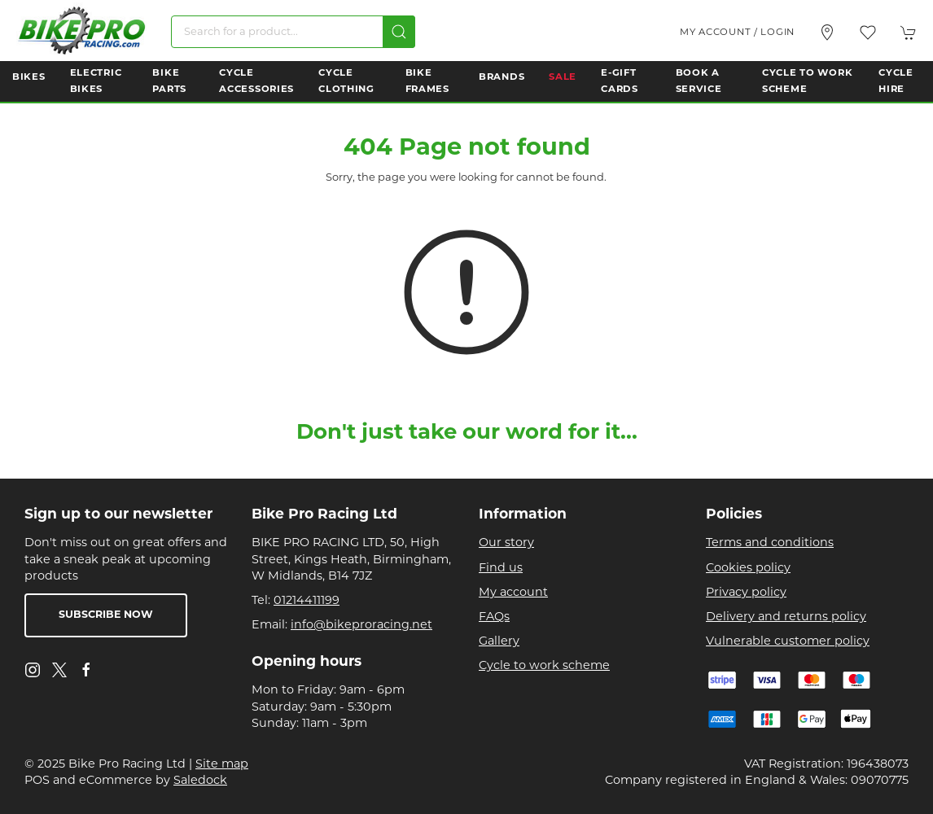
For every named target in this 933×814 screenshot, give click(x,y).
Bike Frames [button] (427, 81)
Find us (501, 568)
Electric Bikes (96, 81)
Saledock (200, 781)
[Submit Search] (399, 31)
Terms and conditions (770, 543)
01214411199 (306, 601)
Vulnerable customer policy (787, 642)
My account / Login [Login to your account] (737, 32)
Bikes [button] (29, 77)
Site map (221, 765)
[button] (868, 32)
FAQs (494, 617)
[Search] (293, 31)
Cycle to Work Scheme (807, 81)
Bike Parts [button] (169, 81)
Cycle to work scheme (544, 666)
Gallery (499, 642)
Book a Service (699, 81)
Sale (562, 77)
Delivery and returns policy (786, 617)
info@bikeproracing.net (361, 625)
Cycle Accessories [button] (256, 81)
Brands (501, 77)
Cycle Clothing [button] (346, 81)
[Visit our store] (827, 32)
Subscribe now (106, 615)
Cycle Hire (895, 81)
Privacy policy (746, 593)
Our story (506, 543)
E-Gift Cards (619, 81)
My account (513, 593)
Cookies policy (748, 568)
